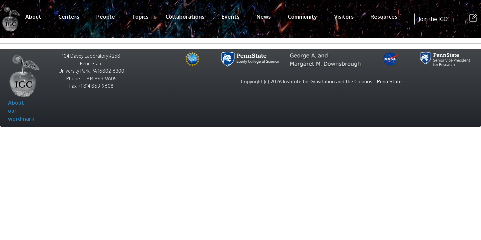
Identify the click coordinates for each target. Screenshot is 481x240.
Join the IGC (433, 19)
